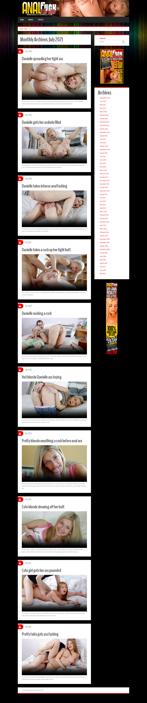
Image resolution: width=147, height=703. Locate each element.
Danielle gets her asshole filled (44, 122)
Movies (30, 19)
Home (22, 19)
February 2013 (104, 174)
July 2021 (103, 140)
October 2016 (104, 146)
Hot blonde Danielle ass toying (44, 376)
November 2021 (105, 126)
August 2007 (104, 264)
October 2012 (104, 188)
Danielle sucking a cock (38, 313)
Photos (40, 19)
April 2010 (103, 226)
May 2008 (103, 260)
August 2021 (104, 136)
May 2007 (103, 274)
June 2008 (103, 257)
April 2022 (103, 109)
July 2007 (103, 267)
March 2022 (103, 112)
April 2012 (103, 208)
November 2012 (105, 184)
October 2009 (104, 246)
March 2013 (103, 171)
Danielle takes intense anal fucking (47, 185)
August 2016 (104, 153)
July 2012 (103, 198)
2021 (25, 29)
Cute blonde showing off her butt (45, 512)
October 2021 (104, 129)
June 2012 (103, 202)
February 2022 (104, 115)
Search (103, 38)
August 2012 (104, 195)
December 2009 (105, 239)
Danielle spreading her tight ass (44, 58)
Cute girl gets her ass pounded (43, 575)
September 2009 (105, 250)
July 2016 (103, 157)
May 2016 (103, 164)
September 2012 (105, 191)
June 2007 (103, 270)
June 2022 (103, 102)
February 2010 (104, 233)
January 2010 (104, 236)
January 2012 (104, 219)
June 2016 (103, 160)
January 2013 (104, 177)
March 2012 (103, 212)
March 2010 (103, 229)
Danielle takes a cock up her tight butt (49, 249)
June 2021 (103, 143)
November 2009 (105, 243)
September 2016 (105, 150)
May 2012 (103, 205)
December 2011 (105, 222)
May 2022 (103, 105)
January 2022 (104, 119)
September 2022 (105, 98)
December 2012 (105, 181)
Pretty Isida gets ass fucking (42, 639)
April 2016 (103, 167)
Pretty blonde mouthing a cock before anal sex (52, 443)
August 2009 (104, 253)
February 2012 (104, 215)
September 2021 (105, 133)
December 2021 (105, 122)
